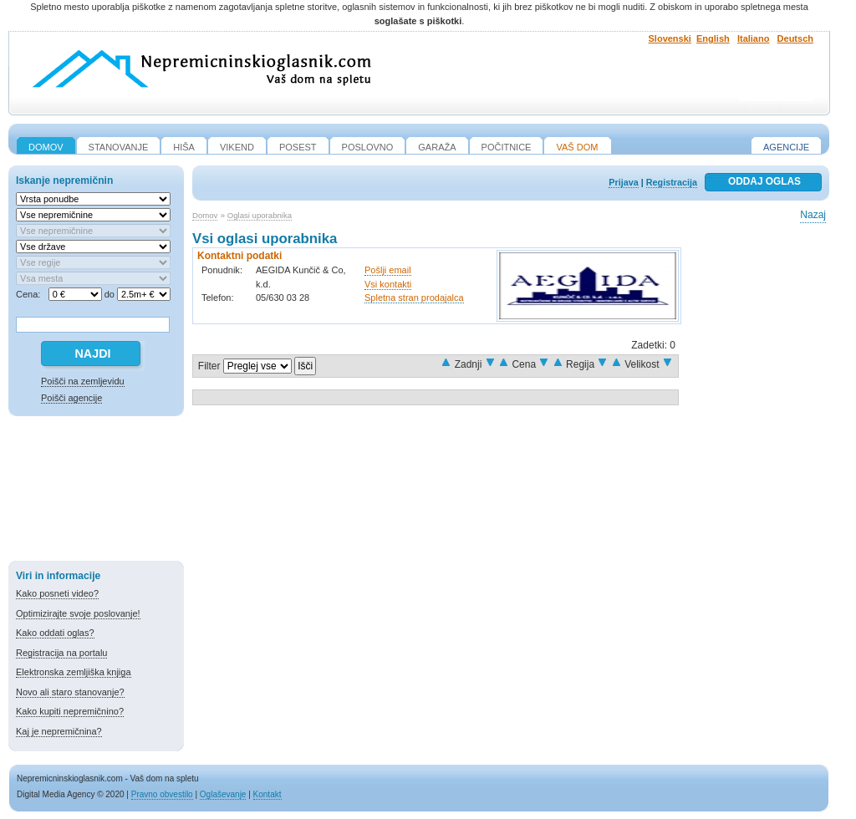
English (713, 38)
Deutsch (795, 38)
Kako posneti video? (57, 593)
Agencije (786, 147)
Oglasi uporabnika (259, 215)
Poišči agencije (71, 398)
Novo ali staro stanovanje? (70, 692)
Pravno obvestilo (162, 794)
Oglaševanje (223, 794)
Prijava (623, 182)
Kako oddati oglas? (55, 633)
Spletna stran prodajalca (414, 297)
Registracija (671, 182)
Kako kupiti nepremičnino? (70, 711)
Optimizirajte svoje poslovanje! (78, 613)
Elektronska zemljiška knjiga (73, 672)
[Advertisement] (96, 491)
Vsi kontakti (387, 284)
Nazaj (813, 215)
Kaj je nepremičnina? (59, 731)
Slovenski (670, 38)
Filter (209, 366)
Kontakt (267, 794)
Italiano (753, 38)
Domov (204, 215)
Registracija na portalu (61, 653)
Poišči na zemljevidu (83, 381)
